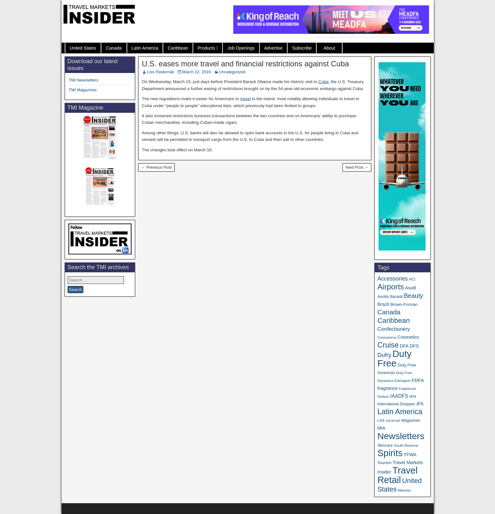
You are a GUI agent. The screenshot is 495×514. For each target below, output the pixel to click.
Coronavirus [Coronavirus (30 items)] (386, 337)
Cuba (324, 81)
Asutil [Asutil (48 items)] (410, 287)
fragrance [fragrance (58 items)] (387, 388)
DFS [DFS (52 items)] (414, 345)
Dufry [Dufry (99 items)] (384, 355)
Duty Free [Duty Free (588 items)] (394, 358)
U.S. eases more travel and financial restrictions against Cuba (245, 63)
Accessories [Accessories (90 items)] (392, 278)
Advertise (273, 48)
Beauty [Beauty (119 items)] (413, 295)
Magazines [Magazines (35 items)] (410, 420)
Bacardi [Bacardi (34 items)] (396, 296)
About (329, 48)
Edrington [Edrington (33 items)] (402, 380)
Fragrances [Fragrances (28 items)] (407, 388)
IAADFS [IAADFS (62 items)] (399, 396)
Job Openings (240, 48)
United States (83, 48)
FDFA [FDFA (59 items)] (418, 380)
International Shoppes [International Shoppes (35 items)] (396, 404)
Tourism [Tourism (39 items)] (384, 462)
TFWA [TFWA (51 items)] (410, 454)
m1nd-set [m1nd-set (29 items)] (393, 420)
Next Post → (356, 167)
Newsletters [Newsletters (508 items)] (400, 436)
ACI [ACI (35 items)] (412, 279)
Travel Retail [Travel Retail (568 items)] (397, 475)
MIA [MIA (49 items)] (381, 428)
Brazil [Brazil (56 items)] (383, 304)
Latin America (145, 48)
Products (206, 48)
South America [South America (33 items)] (406, 445)
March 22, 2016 (196, 72)
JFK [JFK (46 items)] (420, 404)
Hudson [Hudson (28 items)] (383, 396)
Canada (114, 48)
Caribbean (178, 48)
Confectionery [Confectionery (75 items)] (393, 329)
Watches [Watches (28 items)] (404, 490)
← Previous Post (156, 167)
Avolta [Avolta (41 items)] (383, 296)
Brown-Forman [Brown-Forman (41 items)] (404, 304)
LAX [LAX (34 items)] (381, 420)
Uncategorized (232, 72)
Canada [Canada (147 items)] (388, 312)
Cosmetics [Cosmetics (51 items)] (408, 337)
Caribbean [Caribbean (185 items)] (393, 320)
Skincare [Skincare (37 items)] (385, 445)
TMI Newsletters (83, 80)
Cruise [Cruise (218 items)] (387, 345)
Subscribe (302, 48)
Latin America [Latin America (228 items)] (399, 412)
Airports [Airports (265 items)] (390, 286)
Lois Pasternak (160, 72)
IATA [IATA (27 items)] (412, 396)
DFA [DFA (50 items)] (404, 345)
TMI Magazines (83, 90)
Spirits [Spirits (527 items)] (390, 453)
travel (245, 98)
